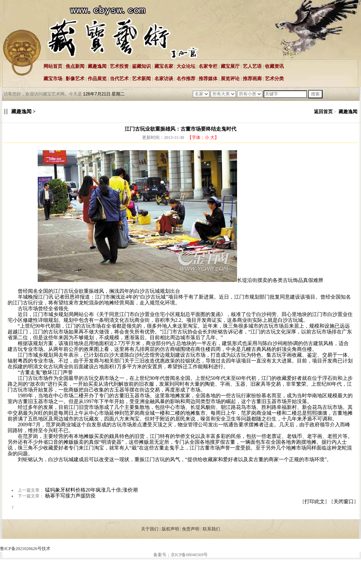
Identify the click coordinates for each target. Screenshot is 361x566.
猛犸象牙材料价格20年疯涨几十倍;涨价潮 (91, 490)
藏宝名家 (163, 66)
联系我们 (211, 529)
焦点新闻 (75, 66)
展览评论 (230, 78)
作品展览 (97, 78)
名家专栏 (208, 66)
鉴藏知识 (141, 66)
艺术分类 (274, 78)
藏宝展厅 (230, 66)
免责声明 (190, 529)
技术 (46, 548)
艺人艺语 (252, 66)
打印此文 (314, 501)
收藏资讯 (274, 66)
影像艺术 (75, 78)
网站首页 (52, 66)
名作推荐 (186, 78)
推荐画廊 (252, 78)
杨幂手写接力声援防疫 (70, 496)
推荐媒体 (208, 78)
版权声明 (170, 529)
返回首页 (323, 111)
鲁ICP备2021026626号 (21, 548)
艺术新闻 (141, 78)
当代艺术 (119, 78)
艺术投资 (119, 66)
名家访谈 (163, 78)
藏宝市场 (52, 78)
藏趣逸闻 (97, 66)
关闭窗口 (343, 501)
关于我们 (149, 529)
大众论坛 (186, 66)
